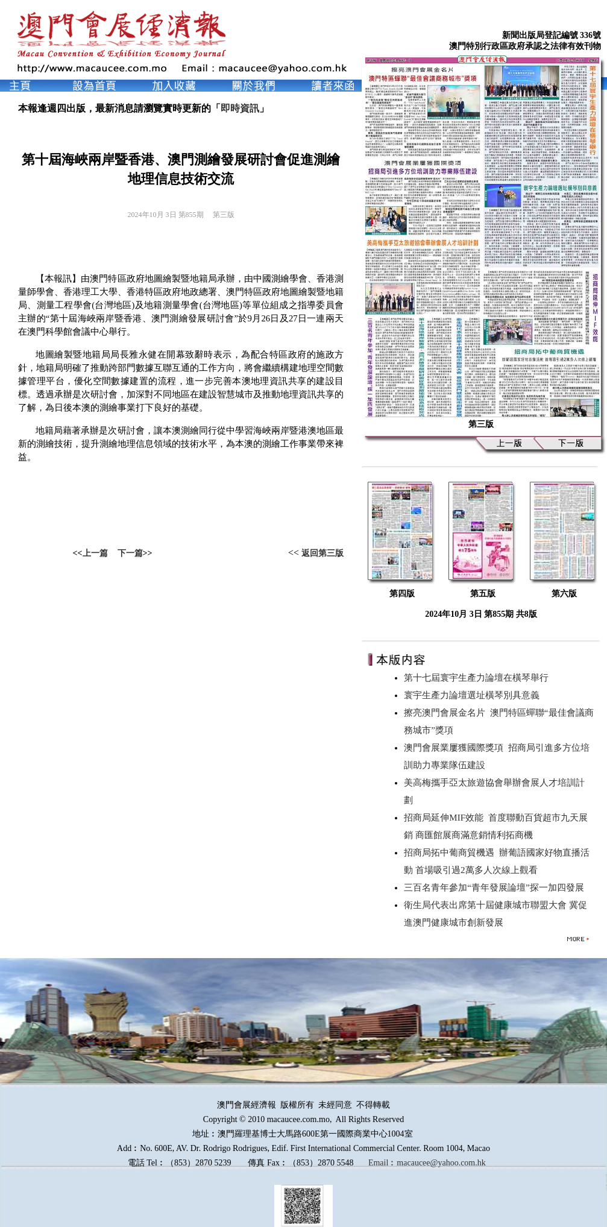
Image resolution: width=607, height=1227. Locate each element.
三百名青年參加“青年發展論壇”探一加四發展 (496, 887)
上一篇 (95, 553)
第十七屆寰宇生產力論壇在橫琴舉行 (478, 678)
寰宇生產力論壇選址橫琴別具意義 (474, 695)
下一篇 (130, 553)
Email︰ (382, 1162)
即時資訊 (240, 108)
